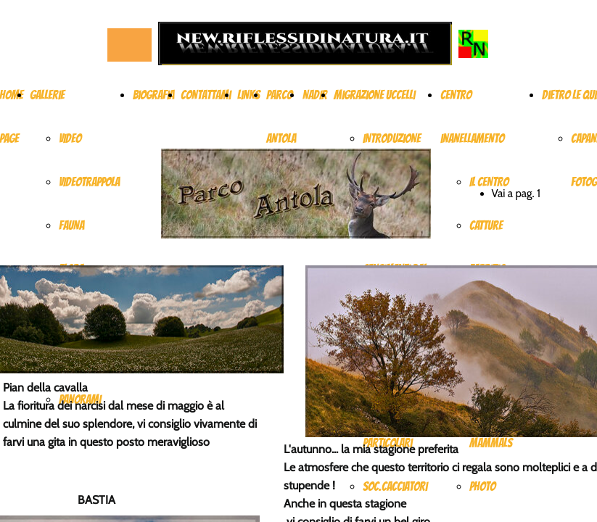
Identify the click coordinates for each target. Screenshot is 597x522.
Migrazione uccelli (374, 95)
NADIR (314, 95)
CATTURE (486, 225)
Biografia (153, 95)
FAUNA (71, 225)
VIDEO (70, 138)
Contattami (206, 95)
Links (248, 95)
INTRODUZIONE (392, 138)
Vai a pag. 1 (516, 193)
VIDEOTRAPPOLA (89, 181)
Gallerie (47, 95)
